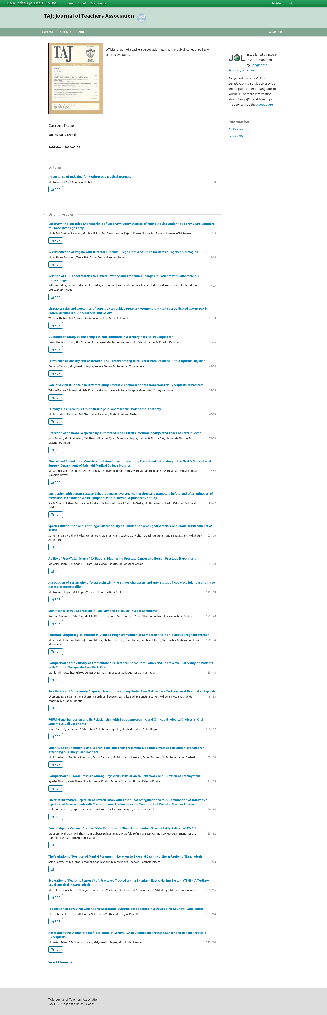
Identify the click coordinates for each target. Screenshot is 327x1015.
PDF (57, 189)
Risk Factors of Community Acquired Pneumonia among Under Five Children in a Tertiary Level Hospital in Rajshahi (132, 691)
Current (47, 32)
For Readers (235, 129)
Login (290, 3)
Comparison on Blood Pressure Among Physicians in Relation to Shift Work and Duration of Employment (124, 776)
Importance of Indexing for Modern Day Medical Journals (89, 177)
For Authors (235, 135)
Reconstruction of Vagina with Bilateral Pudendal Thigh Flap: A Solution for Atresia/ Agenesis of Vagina (123, 252)
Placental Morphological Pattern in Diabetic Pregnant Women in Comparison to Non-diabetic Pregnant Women (128, 635)
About (82, 3)
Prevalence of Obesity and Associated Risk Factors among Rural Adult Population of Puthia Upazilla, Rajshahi (127, 361)
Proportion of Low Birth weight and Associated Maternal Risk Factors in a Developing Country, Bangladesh (125, 909)
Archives (66, 32)
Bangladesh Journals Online (31, 2)
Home (69, 3)
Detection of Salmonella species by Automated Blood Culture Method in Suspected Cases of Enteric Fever (124, 433)
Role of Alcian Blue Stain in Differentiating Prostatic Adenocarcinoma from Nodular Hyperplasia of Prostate (125, 385)
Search (275, 32)
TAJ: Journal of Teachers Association (89, 15)
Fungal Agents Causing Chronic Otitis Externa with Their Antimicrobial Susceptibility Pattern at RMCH (122, 828)
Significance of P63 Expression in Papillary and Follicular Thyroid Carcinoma (102, 611)
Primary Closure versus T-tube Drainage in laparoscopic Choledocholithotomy (104, 409)
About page (264, 104)
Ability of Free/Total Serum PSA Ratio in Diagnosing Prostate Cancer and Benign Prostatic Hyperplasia (122, 558)
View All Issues (58, 962)
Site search (98, 3)
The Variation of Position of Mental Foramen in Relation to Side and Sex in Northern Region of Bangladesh (125, 856)
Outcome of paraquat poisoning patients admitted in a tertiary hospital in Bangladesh (110, 337)
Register (276, 3)
